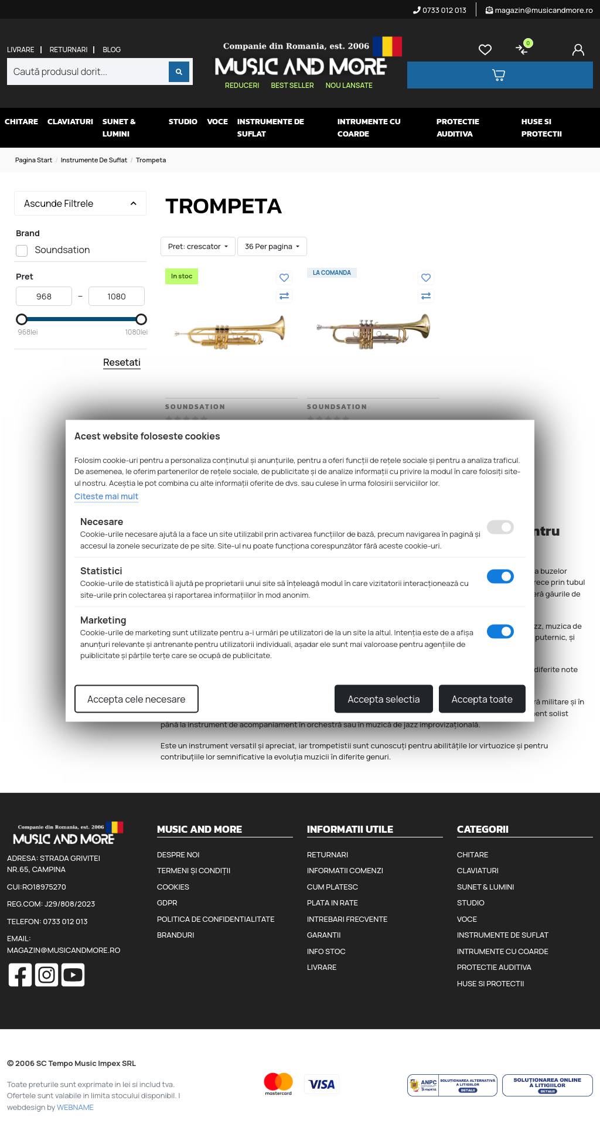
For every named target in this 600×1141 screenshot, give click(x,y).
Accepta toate (482, 698)
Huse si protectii (541, 127)
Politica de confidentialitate (216, 919)
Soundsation (195, 406)
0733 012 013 (439, 10)
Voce (217, 121)
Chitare (21, 121)
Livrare (21, 49)
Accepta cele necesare (136, 698)
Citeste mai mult (106, 496)
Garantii (323, 934)
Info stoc (326, 951)
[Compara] (284, 296)
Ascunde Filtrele (80, 203)
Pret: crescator (195, 246)
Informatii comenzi (345, 870)
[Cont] (580, 50)
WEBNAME (75, 1107)
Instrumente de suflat (270, 127)
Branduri (175, 934)
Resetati (122, 362)
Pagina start (33, 159)
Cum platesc (332, 886)
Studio (183, 121)
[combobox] (100, 71)
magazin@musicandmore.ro (539, 10)
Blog (112, 49)
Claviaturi (70, 121)
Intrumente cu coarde (369, 127)
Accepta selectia (383, 698)
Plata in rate (332, 902)
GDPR (167, 902)
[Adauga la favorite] (284, 277)
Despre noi (178, 854)
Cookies (173, 886)
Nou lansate (349, 85)
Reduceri (242, 85)
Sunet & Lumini (119, 127)
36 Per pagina (269, 246)
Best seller (292, 85)
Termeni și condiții (193, 870)
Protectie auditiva (458, 127)
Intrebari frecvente (347, 919)
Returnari (69, 49)
